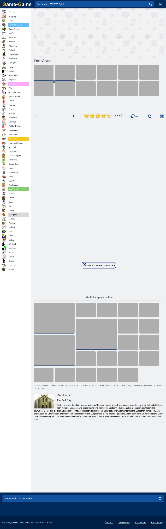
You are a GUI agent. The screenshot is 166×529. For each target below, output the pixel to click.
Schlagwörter (140, 522)
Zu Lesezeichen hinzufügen (99, 265)
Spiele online (42, 385)
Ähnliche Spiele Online (99, 297)
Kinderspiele (57, 385)
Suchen (84, 385)
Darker (135, 116)
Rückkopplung (157, 522)
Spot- (93, 385)
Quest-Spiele (72, 385)
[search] (150, 4)
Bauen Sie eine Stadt (108, 385)
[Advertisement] (66, 33)
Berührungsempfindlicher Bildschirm (137, 385)
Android (40, 388)
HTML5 (159, 385)
